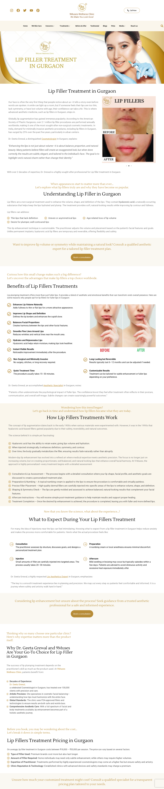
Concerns (50, 26)
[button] (105, 130)
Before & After (80, 26)
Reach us (134, 26)
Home (25, 26)
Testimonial (94, 26)
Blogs (105, 26)
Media (122, 26)
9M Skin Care (37, 26)
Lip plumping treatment (18, 295)
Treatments (65, 26)
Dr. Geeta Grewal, (17, 684)
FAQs (113, 26)
